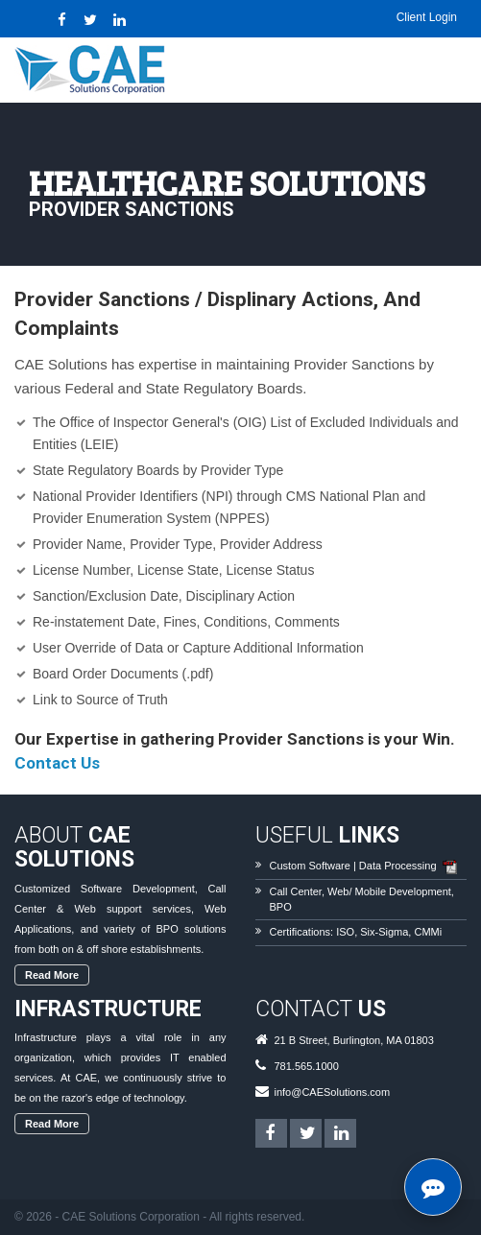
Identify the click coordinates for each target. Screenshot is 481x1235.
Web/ (339, 891)
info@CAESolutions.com (333, 1092)
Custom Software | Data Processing (353, 865)
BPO (281, 907)
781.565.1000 (307, 1066)
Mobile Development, (404, 891)
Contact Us (57, 762)
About (74, 847)
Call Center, (297, 891)
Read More (52, 975)
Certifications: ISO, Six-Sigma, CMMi (356, 932)
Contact (320, 1009)
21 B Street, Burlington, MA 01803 (354, 1040)
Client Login (427, 17)
